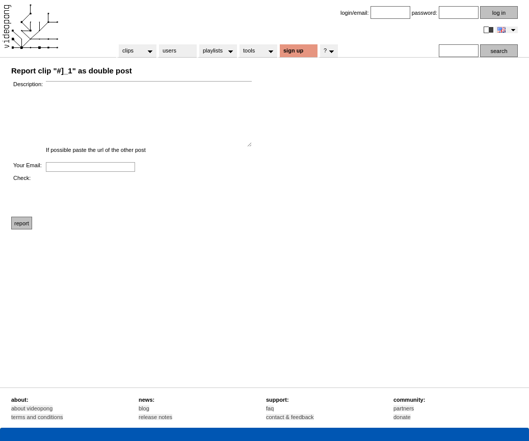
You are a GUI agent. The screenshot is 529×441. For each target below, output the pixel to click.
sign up (293, 50)
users (169, 50)
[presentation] (123, 195)
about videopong (31, 408)
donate (402, 417)
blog (144, 408)
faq (270, 408)
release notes (155, 417)
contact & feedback (290, 417)
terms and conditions (37, 417)
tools (255, 51)
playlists (215, 51)
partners (403, 408)
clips (134, 51)
